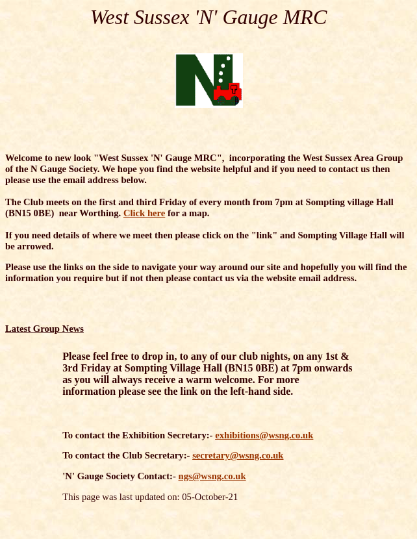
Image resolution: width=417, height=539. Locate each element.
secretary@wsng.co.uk (237, 455)
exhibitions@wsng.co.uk (264, 435)
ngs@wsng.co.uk (212, 476)
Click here (144, 213)
